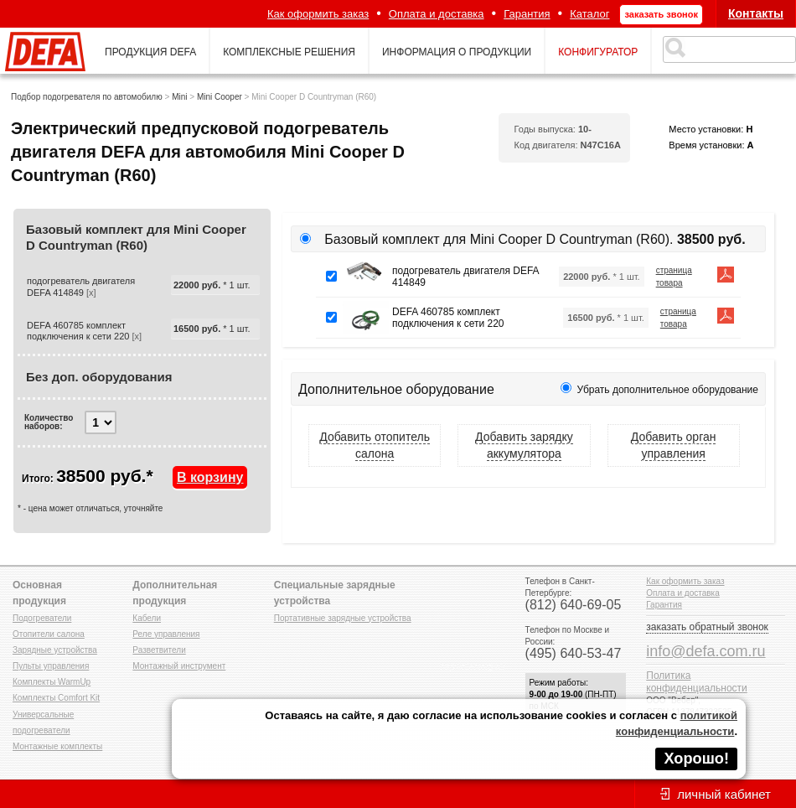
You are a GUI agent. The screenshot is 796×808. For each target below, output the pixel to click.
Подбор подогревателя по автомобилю (87, 96)
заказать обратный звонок (707, 627)
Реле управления (165, 634)
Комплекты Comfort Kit (56, 697)
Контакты (755, 13)
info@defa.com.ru (705, 651)
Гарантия (527, 14)
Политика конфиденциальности (696, 682)
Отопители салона (49, 634)
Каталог (589, 14)
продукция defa (150, 52)
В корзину (210, 477)
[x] (91, 292)
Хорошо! (696, 758)
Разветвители (158, 650)
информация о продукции (456, 52)
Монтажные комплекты (57, 746)
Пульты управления (51, 666)
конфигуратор (598, 52)
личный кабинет (724, 794)
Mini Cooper (219, 96)
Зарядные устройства (55, 650)
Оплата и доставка (436, 14)
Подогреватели (42, 618)
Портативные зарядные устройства (342, 618)
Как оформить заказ (318, 14)
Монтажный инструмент (178, 666)
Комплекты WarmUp (51, 681)
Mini (179, 96)
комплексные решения (289, 52)
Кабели (146, 618)
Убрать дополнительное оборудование (667, 390)
